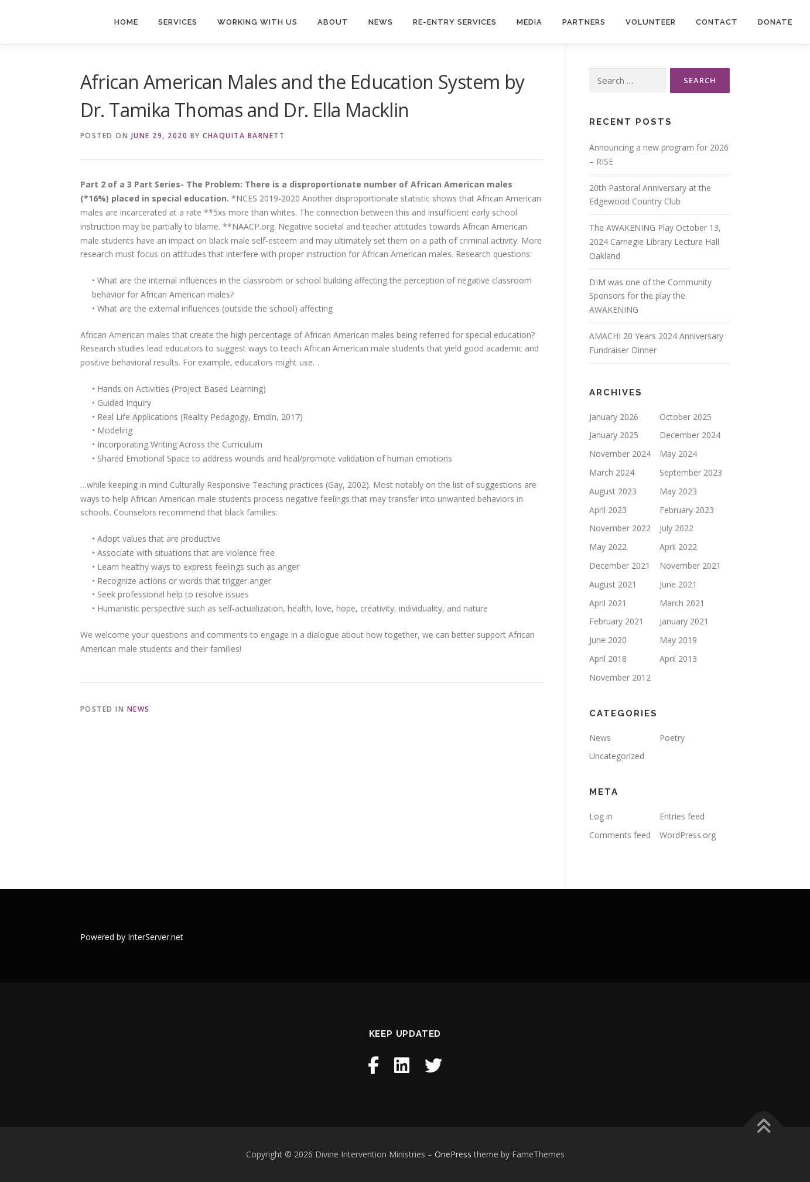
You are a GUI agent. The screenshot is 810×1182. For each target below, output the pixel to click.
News (380, 22)
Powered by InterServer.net (131, 936)
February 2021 (616, 621)
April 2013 (678, 658)
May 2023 (678, 491)
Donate (775, 22)
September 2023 (690, 472)
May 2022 (608, 546)
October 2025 (685, 416)
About (332, 22)
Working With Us (257, 22)
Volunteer (651, 22)
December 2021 (619, 565)
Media (529, 22)
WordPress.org (687, 835)
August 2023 (613, 491)
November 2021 (690, 565)
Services (177, 22)
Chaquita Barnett (244, 136)
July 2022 (676, 528)
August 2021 (613, 584)
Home (126, 22)
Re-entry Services (455, 22)
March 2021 (682, 603)
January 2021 (684, 621)
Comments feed (620, 835)
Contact (717, 22)
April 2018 (608, 658)
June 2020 (608, 639)
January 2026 (613, 416)
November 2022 (620, 528)
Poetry (672, 737)
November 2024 (620, 453)
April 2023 (608, 509)
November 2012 (620, 677)
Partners (584, 22)
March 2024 (611, 472)
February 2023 (686, 509)
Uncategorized (616, 755)
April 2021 (608, 603)
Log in (601, 816)
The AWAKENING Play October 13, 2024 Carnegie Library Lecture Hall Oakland (655, 241)
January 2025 (613, 434)
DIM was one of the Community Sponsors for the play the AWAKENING (650, 296)
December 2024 (689, 434)
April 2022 (678, 546)
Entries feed (682, 816)
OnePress (453, 1154)
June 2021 (678, 584)
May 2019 (678, 639)
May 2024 (678, 453)
